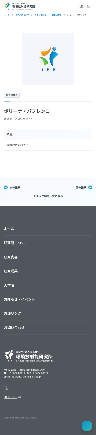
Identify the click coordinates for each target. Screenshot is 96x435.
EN (88, 6)
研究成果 (11, 270)
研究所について (16, 242)
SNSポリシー (10, 396)
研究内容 (11, 256)
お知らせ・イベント (19, 299)
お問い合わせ (14, 327)
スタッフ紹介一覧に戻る (48, 196)
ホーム (9, 228)
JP (81, 6)
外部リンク (12, 313)
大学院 (9, 285)
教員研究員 (12, 95)
